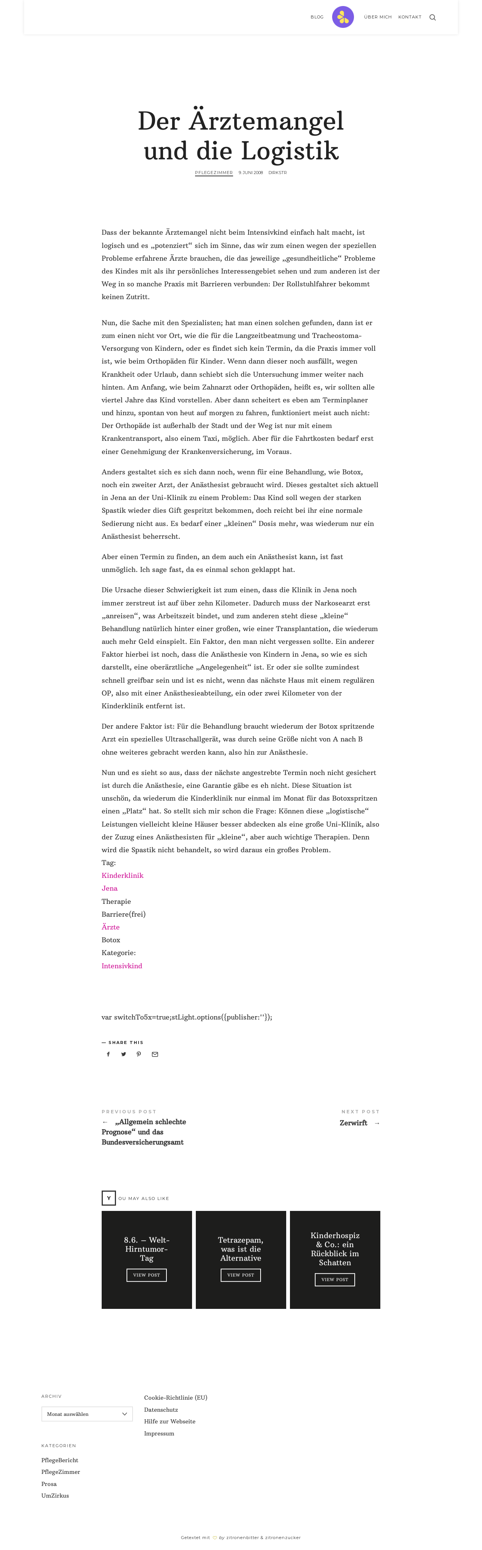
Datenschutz (161, 1409)
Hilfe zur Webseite (169, 1421)
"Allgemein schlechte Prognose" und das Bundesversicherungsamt (171, 1128)
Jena (109, 888)
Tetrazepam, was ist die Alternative (241, 1249)
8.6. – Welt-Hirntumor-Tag (147, 1249)
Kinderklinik (122, 875)
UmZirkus (55, 1495)
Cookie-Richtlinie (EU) (175, 1397)
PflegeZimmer (214, 172)
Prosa (49, 1483)
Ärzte (111, 927)
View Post (146, 1275)
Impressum (159, 1433)
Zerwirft (310, 1118)
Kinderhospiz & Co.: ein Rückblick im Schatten (335, 1249)
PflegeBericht (59, 1460)
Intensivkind (122, 965)
